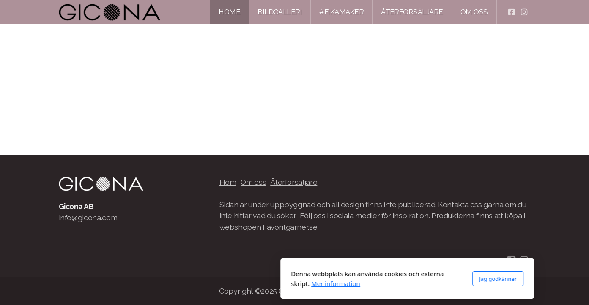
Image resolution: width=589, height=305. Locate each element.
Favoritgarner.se (290, 226)
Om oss (253, 181)
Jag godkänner (385, 279)
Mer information (222, 283)
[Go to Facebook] (511, 12)
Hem (227, 181)
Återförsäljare (293, 181)
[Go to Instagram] (524, 12)
